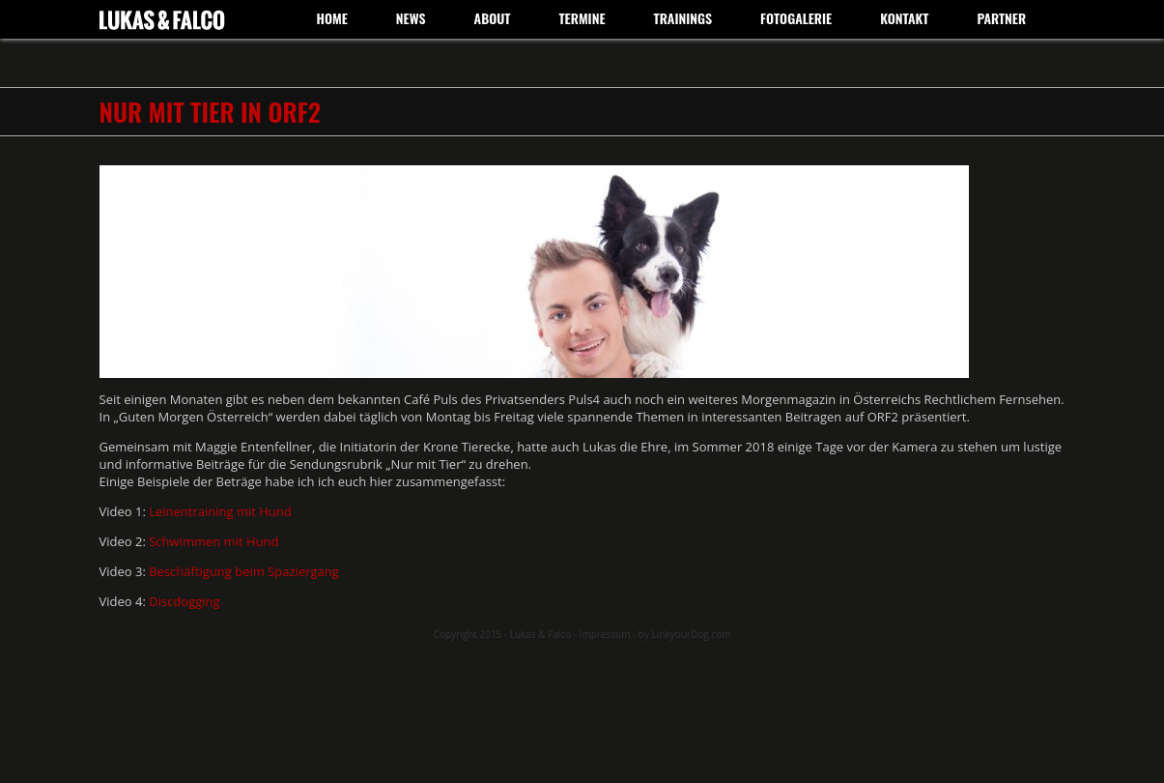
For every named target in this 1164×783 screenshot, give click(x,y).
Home (332, 18)
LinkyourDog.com (691, 634)
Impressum (605, 634)
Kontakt (904, 18)
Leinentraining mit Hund (222, 511)
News (411, 18)
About (492, 18)
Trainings (683, 18)
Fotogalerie (796, 18)
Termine (581, 18)
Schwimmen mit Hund (215, 541)
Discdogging (184, 601)
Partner (1001, 18)
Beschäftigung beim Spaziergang (244, 571)
